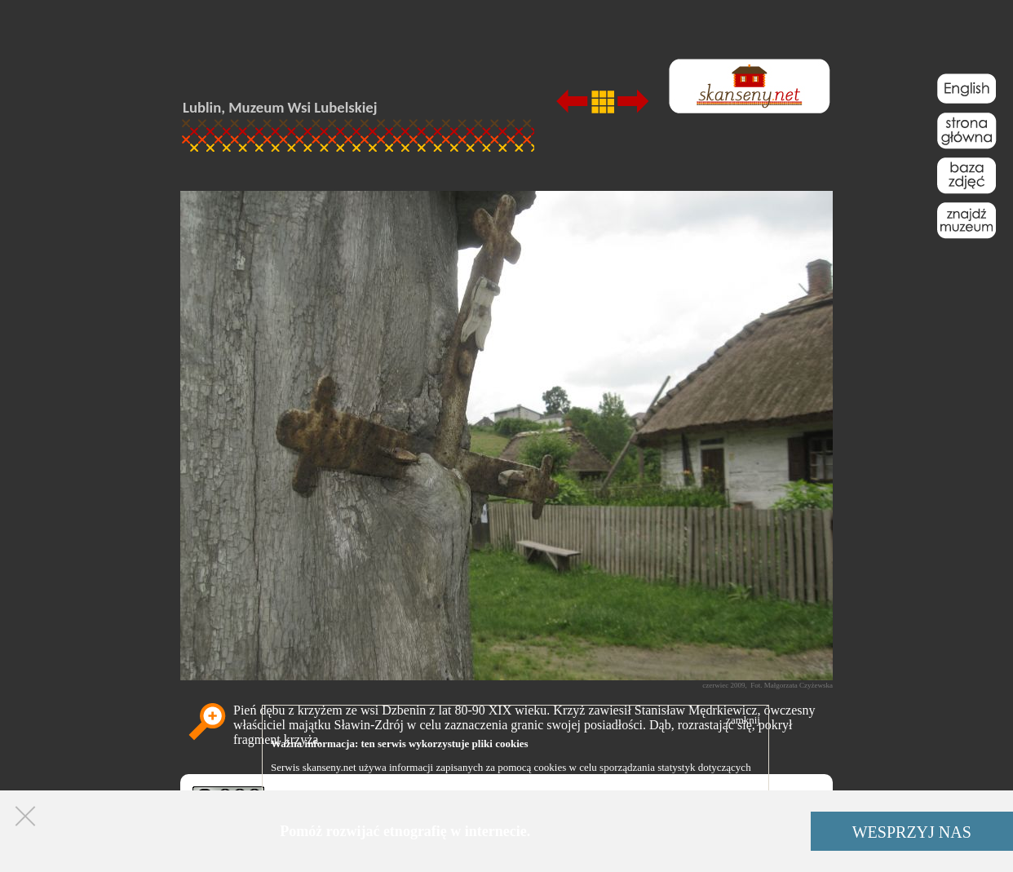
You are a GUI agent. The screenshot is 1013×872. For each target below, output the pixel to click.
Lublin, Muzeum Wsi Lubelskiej (280, 107)
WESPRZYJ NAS (911, 832)
